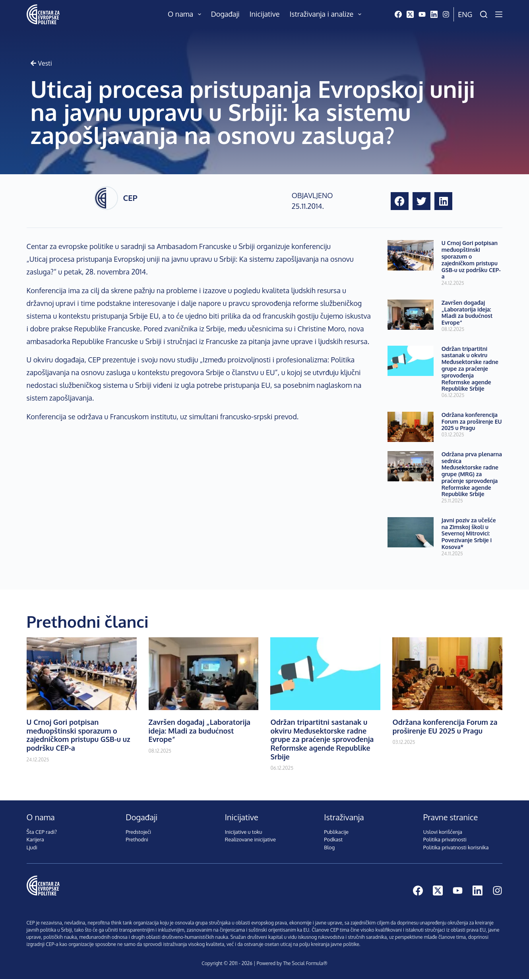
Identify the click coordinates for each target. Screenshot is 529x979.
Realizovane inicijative (250, 839)
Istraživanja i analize (326, 14)
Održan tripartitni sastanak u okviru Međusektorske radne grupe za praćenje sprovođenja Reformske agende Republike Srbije (470, 368)
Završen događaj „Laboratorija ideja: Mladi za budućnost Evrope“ (467, 312)
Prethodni (137, 839)
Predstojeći (138, 832)
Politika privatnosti (445, 839)
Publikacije (336, 832)
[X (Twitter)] (410, 14)
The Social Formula (303, 963)
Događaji (225, 14)
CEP (130, 198)
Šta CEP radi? (42, 832)
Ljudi (32, 847)
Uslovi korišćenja (442, 832)
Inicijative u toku (243, 832)
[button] (400, 201)
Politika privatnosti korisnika (456, 847)
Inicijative (265, 14)
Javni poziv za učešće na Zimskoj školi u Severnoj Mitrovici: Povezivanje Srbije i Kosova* (469, 533)
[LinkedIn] (434, 14)
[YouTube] (422, 14)
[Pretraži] (483, 14)
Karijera (35, 839)
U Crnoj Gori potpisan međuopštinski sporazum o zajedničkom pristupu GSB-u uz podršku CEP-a (471, 259)
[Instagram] (446, 14)
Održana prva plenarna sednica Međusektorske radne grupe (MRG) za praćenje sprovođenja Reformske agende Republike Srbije (472, 474)
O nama (186, 14)
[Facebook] (398, 14)
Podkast (333, 839)
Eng (465, 14)
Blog (329, 847)
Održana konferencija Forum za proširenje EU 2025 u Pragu (472, 421)
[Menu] (498, 14)
